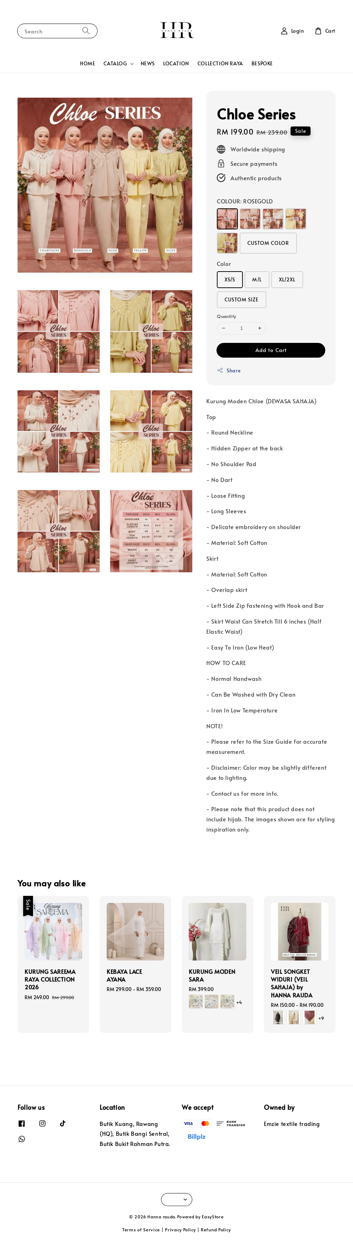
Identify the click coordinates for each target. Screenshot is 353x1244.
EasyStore (213, 1216)
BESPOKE (262, 63)
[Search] (86, 31)
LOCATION (176, 63)
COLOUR (245, 201)
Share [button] (228, 370)
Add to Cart (271, 349)
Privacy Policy (180, 1229)
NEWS (148, 63)
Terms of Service (141, 1229)
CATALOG (115, 63)
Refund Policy (216, 1229)
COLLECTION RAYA (220, 63)
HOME (87, 63)
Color (224, 263)
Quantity (226, 316)
